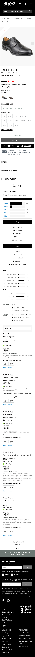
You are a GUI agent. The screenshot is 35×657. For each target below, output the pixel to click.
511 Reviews (13, 76)
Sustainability (6, 647)
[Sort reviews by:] (17, 328)
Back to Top (17, 544)
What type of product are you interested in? (16, 572)
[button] (32, 43)
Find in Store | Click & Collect (17, 146)
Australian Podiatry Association (8, 651)
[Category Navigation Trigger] (31, 4)
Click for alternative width (12, 108)
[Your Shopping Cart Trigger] (25, 4)
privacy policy (27, 596)
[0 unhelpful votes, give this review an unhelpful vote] (11, 364)
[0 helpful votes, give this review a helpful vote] (5, 364)
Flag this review (7, 367)
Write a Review (21, 76)
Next (18, 548)
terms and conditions (16, 596)
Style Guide (6, 636)
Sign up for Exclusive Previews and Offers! (12, 564)
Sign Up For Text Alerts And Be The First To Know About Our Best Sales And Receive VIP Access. (17, 579)
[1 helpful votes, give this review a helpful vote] (5, 487)
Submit (28, 567)
